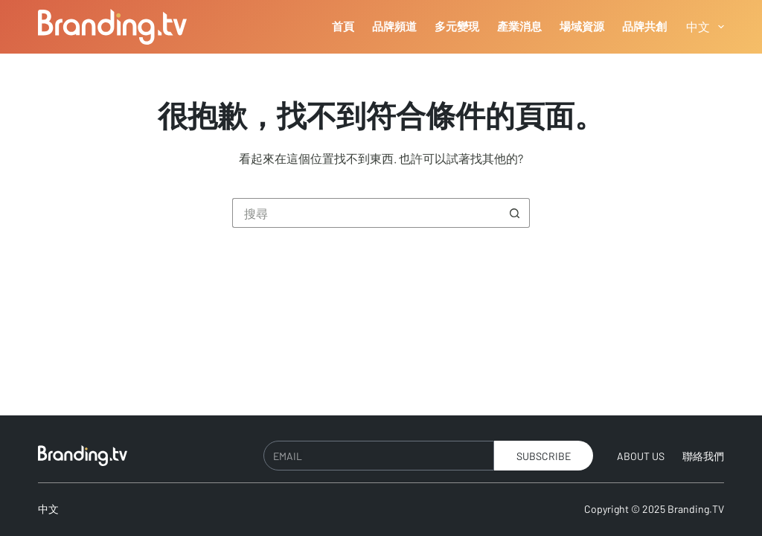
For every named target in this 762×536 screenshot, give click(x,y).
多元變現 (457, 26)
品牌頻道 (394, 26)
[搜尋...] (366, 213)
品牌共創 (644, 26)
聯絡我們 (703, 456)
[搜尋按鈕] (515, 213)
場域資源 (582, 26)
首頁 (343, 26)
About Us (641, 456)
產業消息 (519, 26)
